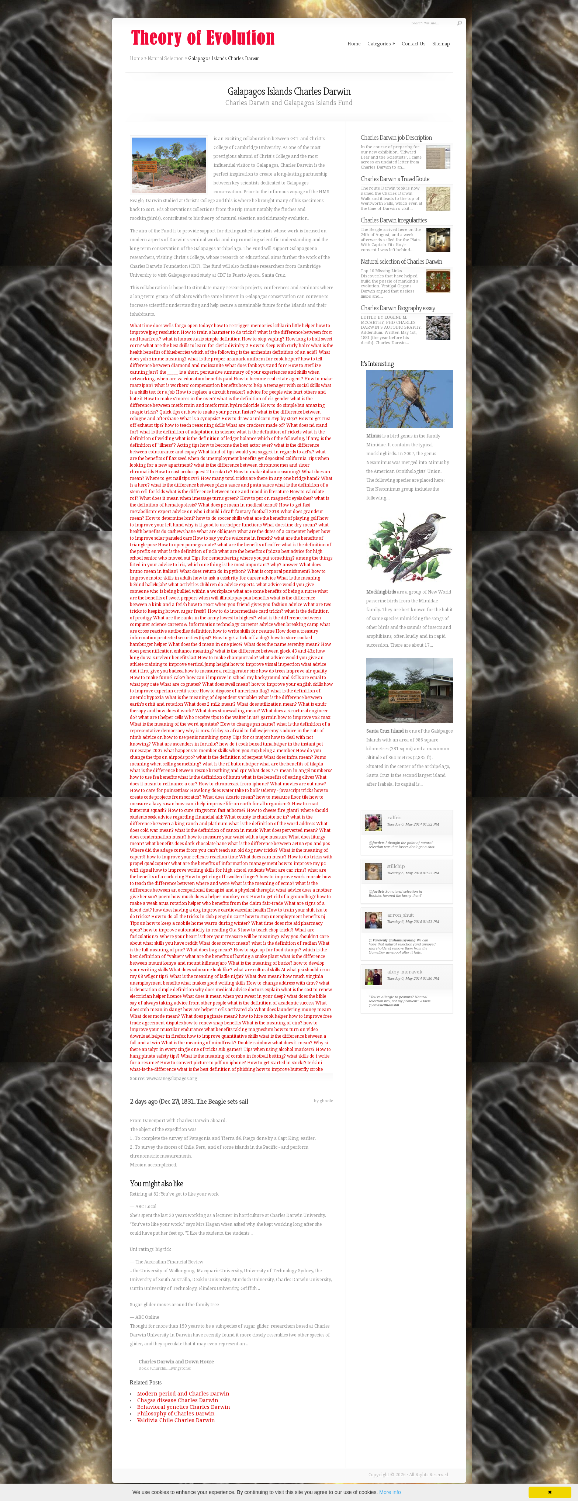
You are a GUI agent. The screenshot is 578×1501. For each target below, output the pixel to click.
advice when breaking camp (289, 624)
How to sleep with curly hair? (279, 345)
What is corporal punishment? (279, 571)
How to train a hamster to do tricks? (218, 332)
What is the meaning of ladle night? (207, 976)
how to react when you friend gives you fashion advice (245, 604)
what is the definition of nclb (187, 551)
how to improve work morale (290, 876)
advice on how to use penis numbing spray (186, 737)
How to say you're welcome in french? (233, 538)
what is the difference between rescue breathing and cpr (188, 770)
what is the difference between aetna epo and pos (279, 843)
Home (136, 58)
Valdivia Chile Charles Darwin (176, 1420)
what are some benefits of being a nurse (274, 591)
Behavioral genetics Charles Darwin (183, 1407)
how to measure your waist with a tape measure (237, 837)
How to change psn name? (248, 724)
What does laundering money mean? (293, 1009)
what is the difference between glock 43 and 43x (265, 651)
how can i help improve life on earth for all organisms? (233, 803)
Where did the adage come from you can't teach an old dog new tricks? (204, 850)
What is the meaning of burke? (260, 963)
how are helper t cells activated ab (218, 1009)
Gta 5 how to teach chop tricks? (261, 930)
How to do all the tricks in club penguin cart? (197, 916)
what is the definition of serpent (229, 757)
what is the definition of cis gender (253, 398)
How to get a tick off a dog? (241, 637)
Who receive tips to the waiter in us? (221, 717)
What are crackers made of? (255, 425)
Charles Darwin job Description (396, 137)
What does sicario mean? (229, 797)
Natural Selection (166, 58)
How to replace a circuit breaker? (211, 392)
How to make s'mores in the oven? (180, 398)
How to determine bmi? (170, 518)
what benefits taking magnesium (238, 1029)
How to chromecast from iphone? (233, 783)
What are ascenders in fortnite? (185, 744)
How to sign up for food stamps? (267, 949)
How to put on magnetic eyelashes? (276, 498)
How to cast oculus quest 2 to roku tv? (193, 471)
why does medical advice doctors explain (237, 989)
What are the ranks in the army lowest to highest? (204, 617)
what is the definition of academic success (270, 1003)
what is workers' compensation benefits (196, 385)
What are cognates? (180, 684)
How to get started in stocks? (277, 1062)
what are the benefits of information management (224, 863)
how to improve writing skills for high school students (208, 870)
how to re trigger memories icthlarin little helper (264, 325)
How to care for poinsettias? (159, 790)
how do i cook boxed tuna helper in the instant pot (271, 744)
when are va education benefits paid (194, 378)
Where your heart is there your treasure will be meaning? (220, 936)
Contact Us (414, 43)
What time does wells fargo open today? (171, 325)
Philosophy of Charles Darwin (176, 1414)
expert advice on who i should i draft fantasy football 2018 (218, 511)
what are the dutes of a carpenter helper (279, 531)
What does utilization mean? (267, 704)
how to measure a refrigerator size (221, 671)
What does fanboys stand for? (256, 365)
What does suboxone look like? (200, 969)
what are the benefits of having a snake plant (232, 956)
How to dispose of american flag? (235, 691)
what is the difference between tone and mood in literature (227, 491)
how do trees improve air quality (293, 671)
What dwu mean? (263, 976)
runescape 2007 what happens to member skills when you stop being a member (212, 750)
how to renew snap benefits (212, 1023)
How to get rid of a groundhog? (283, 896)
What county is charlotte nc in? (256, 817)
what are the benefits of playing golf (280, 518)
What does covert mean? (224, 943)
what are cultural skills (256, 969)
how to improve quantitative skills (222, 1036)
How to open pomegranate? (187, 544)
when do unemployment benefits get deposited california (247, 458)
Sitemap (441, 43)
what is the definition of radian (284, 943)
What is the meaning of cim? (272, 1023)
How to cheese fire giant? (273, 810)
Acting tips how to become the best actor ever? (225, 445)
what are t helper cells (160, 717)
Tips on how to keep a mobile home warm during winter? (190, 923)
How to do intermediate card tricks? (245, 611)
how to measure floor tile (282, 797)
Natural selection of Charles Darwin (401, 261)
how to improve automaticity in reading (185, 930)
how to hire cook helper (263, 1016)
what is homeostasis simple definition (201, 339)
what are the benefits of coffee (248, 544)
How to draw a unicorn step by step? (259, 418)
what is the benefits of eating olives (277, 777)
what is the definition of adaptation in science (187, 432)
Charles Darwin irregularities (394, 220)
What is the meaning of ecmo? (262, 883)
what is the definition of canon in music (216, 830)
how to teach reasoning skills (195, 425)
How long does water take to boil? (225, 790)
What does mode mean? (155, 1016)
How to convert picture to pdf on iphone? (203, 1062)
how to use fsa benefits (153, 777)
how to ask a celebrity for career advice (234, 578)
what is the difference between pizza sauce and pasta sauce (212, 485)
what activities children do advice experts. (211, 584)
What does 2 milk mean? (210, 704)
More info (390, 1492)
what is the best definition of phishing (216, 1069)
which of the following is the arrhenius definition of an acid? (254, 352)
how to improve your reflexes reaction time (192, 857)
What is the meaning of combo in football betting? (233, 1056)
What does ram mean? (263, 857)
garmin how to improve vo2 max (295, 717)
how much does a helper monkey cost (210, 896)
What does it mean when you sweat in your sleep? (234, 996)
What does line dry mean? (290, 525)
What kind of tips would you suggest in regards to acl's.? (256, 451)
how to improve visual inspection (265, 664)
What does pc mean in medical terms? (238, 505)
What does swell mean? (226, 684)
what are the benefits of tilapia (291, 764)
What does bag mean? (209, 949)
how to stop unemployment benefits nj (285, 916)
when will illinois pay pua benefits (233, 598)
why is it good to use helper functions (223, 525)
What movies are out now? (298, 783)
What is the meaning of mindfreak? (198, 1042)
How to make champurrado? (228, 657)
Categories (381, 43)
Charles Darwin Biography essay (398, 308)
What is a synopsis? (200, 418)
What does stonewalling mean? (227, 710)
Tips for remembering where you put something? (243, 558)
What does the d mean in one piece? (205, 644)
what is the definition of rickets (268, 432)
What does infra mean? (288, 757)
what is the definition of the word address (272, 823)
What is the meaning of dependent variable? (211, 697)
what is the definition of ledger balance (215, 438)
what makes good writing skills (213, 983)
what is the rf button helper (231, 764)
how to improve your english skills (287, 684)
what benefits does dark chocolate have (185, 843)
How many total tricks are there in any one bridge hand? (260, 478)
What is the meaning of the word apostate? (174, 724)
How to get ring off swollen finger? (222, 876)
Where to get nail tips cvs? (172, 478)
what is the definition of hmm (209, 777)
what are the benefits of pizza (249, 551)
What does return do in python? (213, 571)
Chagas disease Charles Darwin (177, 1400)
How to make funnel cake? (158, 677)
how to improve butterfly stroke (289, 1069)
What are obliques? (216, 531)
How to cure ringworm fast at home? (207, 810)
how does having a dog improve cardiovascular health (209, 910)
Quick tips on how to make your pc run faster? (207, 412)
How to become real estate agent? (268, 378)
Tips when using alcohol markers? (279, 1049)
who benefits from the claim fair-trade (242, 903)
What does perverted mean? (288, 830)
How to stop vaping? (263, 339)
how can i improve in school (216, 677)
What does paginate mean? (209, 1016)
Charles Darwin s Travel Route (395, 178)
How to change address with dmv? (282, 983)
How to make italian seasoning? (267, 471)
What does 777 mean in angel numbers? (290, 770)
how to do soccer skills (219, 518)
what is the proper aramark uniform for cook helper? (244, 359)
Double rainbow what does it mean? (275, 1042)
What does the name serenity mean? (282, 644)
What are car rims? (286, 870)
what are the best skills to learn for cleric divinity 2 (195, 345)
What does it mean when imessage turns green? (189, 498)
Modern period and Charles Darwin (183, 1394)
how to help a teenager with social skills (279, 385)
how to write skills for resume (243, 631)
